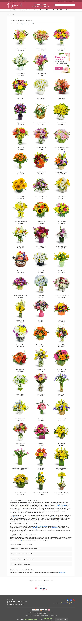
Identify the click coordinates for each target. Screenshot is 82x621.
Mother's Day (22, 9)
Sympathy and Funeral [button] (46, 9)
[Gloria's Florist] (17, 5)
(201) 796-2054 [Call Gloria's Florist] (10, 602)
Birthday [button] (36, 9)
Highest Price (24, 23)
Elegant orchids (54, 527)
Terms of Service (28, 615)
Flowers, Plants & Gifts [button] (59, 9)
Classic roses (35, 527)
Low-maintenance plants (42, 526)
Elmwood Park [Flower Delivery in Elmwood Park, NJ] (62, 572)
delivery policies (22, 540)
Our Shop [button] (69, 9)
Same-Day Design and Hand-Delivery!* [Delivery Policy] (16, 1)
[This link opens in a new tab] (41, 588)
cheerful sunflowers (61, 505)
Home (8, 14)
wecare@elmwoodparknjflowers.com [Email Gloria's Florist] (15, 604)
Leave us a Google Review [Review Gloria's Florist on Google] (68, 603)
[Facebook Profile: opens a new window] (68, 600)
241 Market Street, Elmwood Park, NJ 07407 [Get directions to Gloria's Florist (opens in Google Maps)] (17, 601)
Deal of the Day (14, 9)
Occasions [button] (29, 9)
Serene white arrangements (33, 529)
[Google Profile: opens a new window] (71, 600)
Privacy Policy (36, 615)
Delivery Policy (54, 615)
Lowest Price (32, 23)
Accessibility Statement (45, 615)
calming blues (15, 516)
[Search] (65, 5)
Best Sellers (17, 23)
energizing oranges (33, 516)
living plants (48, 506)
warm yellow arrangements (24, 506)
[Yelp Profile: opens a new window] (74, 600)
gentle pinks (55, 516)
